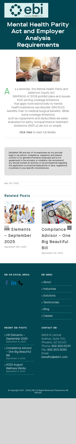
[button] (6, 228)
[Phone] (20, 282)
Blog (46, 309)
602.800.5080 (57, 350)
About (47, 282)
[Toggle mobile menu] (70, 5)
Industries (49, 289)
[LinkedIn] (13, 282)
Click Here (25, 132)
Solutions (49, 295)
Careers (48, 316)
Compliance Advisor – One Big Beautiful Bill (19, 351)
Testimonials (51, 302)
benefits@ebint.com (55, 357)
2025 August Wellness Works (16, 366)
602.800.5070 (61, 346)
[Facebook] (6, 282)
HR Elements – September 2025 (18, 235)
